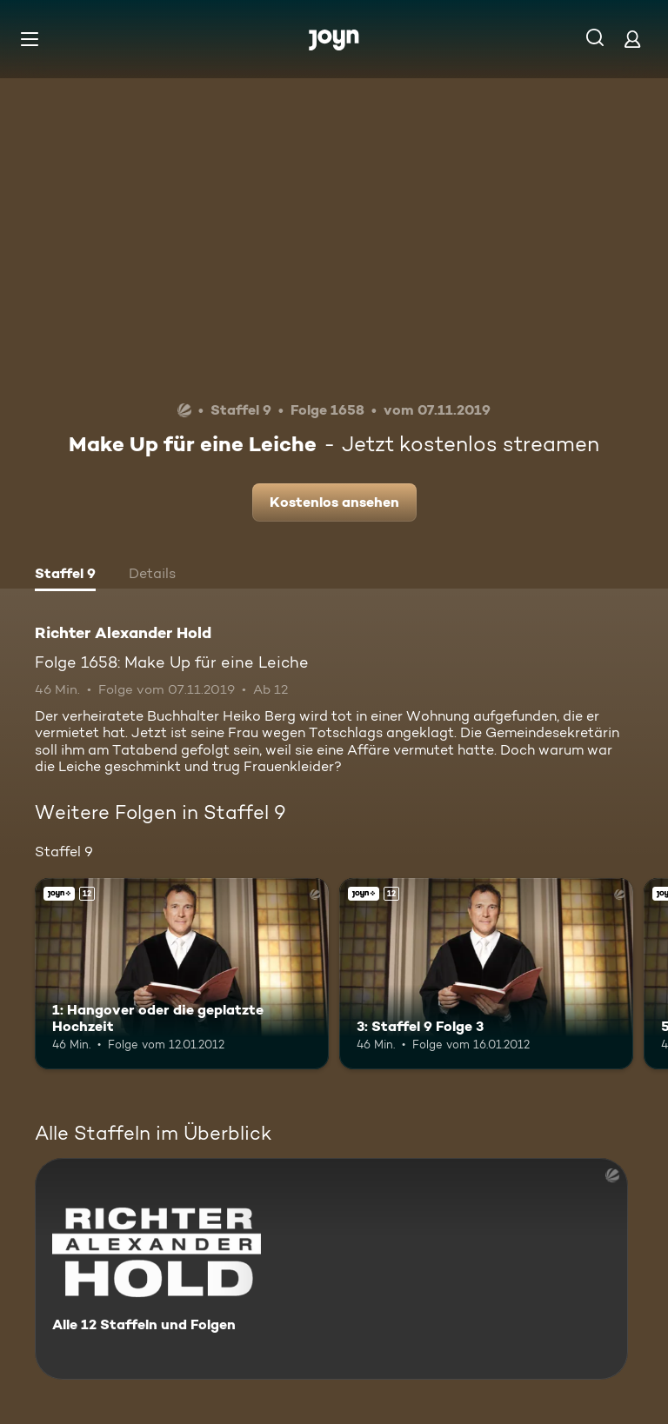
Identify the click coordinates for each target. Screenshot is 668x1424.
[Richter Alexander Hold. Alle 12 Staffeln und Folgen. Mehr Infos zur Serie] (331, 1269)
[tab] (65, 575)
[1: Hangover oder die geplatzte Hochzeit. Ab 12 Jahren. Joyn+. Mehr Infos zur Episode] (182, 973)
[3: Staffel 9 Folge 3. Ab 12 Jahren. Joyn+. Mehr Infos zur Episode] (486, 973)
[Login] (632, 38)
